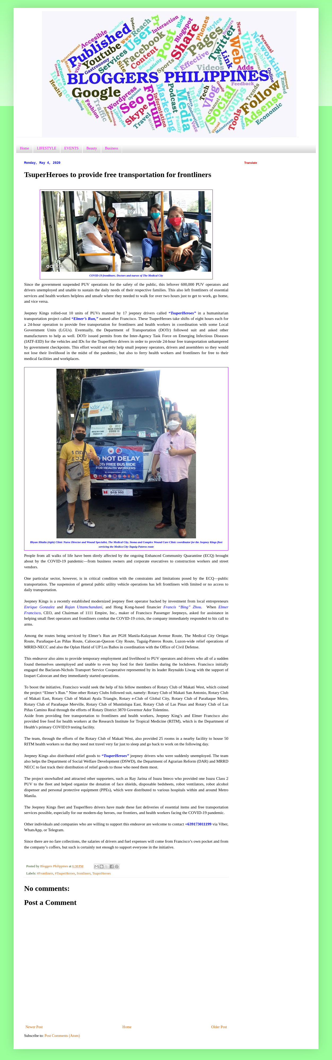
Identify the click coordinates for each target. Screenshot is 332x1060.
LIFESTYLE (46, 148)
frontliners (83, 873)
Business (111, 148)
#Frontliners (45, 873)
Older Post (219, 1027)
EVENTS (71, 148)
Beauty (91, 148)
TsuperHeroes (101, 873)
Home (24, 148)
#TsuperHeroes (65, 873)
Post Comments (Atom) (62, 1036)
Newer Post (34, 1027)
